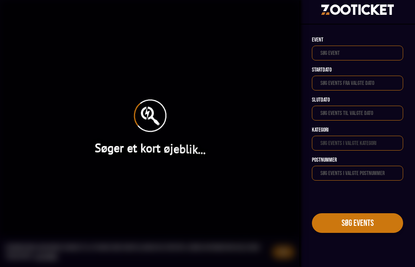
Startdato (322, 69)
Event (317, 39)
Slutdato (321, 99)
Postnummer (324, 160)
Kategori (320, 130)
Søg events (358, 223)
